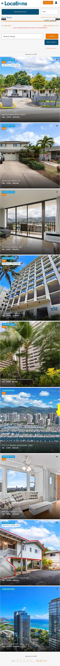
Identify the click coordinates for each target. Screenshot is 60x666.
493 (41, 661)
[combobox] (22, 36)
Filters (44, 12)
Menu (2, 3)
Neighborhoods (20, 12)
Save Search (51, 42)
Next (45, 661)
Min (3, 26)
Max (56, 26)
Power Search (51, 48)
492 (37, 661)
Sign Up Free (48, 2)
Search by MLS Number (49, 17)
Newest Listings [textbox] (9, 36)
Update (52, 36)
